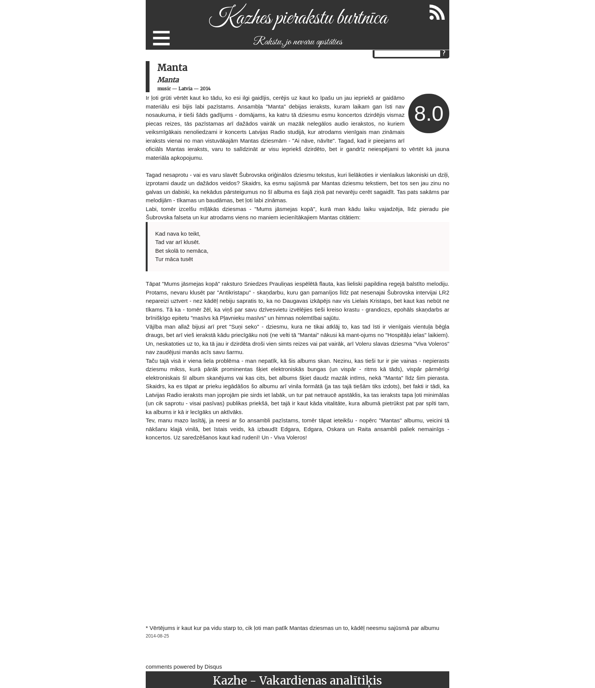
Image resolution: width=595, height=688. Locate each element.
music (164, 88)
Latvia (185, 88)
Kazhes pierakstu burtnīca (297, 18)
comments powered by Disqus (184, 666)
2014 (205, 88)
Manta (168, 80)
